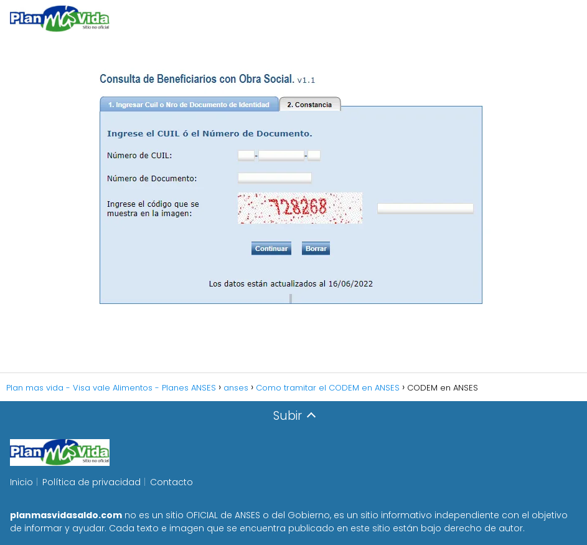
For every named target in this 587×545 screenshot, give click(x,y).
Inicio (21, 482)
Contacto (171, 482)
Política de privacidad (91, 482)
